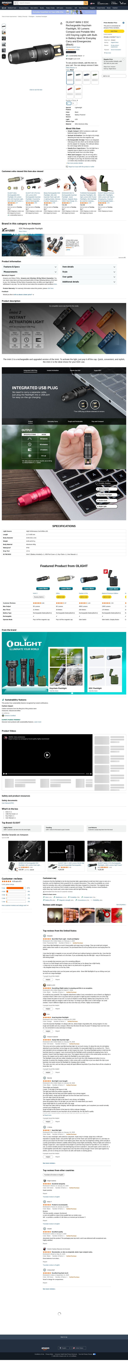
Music (109, 8)
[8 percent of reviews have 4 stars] (16, 891)
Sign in (118, 37)
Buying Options (39, 597)
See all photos (120, 904)
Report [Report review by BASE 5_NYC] (58, 1008)
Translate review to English (51, 1197)
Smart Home (101, 8)
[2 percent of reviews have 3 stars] (16, 895)
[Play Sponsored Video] (26, 851)
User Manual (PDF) (8, 803)
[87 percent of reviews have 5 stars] (16, 888)
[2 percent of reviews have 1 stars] (16, 902)
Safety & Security (22, 16)
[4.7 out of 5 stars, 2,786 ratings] (49, 203)
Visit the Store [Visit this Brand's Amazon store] (54, 691)
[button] (4, 8)
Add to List (106, 76)
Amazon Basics (23, 8)
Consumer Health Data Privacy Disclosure (66, 1354)
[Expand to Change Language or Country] (69, 1348)
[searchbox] (51, 3)
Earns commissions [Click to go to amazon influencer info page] (19, 737)
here (55, 284)
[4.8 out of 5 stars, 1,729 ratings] (103, 203)
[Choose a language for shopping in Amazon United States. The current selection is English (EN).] (92, 3)
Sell (76, 8)
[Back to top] (64, 1339)
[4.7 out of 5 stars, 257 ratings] (13, 203)
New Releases (83, 8)
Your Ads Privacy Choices (85, 1354)
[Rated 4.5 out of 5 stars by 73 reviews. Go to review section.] (74, 247)
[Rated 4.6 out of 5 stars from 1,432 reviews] (111, 867)
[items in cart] (122, 3)
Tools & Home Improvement (9, 16)
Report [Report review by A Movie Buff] (45, 1283)
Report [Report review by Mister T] (45, 1220)
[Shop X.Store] (23, 231)
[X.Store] (8, 230)
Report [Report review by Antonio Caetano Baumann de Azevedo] (45, 1262)
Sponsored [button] (122, 257)
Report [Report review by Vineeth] (45, 1243)
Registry (92, 8)
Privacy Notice (49, 1354)
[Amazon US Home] (45, 1349)
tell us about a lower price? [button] (24, 294)
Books (42, 8)
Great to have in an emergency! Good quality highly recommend (28, 739)
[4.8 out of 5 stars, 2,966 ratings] (31, 203)
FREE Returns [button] (71, 67)
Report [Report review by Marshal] (58, 1121)
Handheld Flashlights (41, 16)
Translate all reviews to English (53, 1175)
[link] (16, 197)
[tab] (30, 370)
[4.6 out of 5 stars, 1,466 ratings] (85, 203)
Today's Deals (50, 8)
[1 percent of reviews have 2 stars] (16, 898)
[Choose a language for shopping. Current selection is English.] (63, 1348)
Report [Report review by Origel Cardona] (45, 1193)
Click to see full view (36, 90)
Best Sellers (34, 8)
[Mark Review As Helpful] (48, 979)
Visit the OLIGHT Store (73, 47)
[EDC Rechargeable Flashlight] (31, 228)
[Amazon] (7, 3)
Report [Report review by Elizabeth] (58, 979)
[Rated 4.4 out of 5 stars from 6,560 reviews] (32, 867)
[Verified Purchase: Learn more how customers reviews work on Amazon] (78, 943)
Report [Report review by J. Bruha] (58, 1157)
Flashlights (31, 16)
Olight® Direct (114, 42)
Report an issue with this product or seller (80, 166)
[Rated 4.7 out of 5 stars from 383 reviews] (71, 867)
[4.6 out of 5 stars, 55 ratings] (67, 203)
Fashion (115, 8)
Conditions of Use (39, 1354)
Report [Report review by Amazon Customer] (58, 1072)
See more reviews (49, 1163)
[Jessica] (10, 737)
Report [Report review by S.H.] (58, 1031)
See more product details (75, 163)
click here (50, 288)
